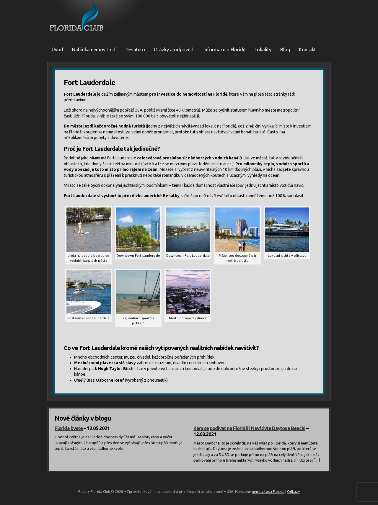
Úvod (57, 49)
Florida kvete (69, 428)
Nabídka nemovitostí (94, 49)
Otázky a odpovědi (174, 49)
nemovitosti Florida (268, 491)
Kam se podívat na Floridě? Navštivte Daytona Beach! (249, 428)
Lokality (263, 49)
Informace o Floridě (224, 49)
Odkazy (293, 491)
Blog (285, 49)
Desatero (135, 49)
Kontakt (307, 49)
